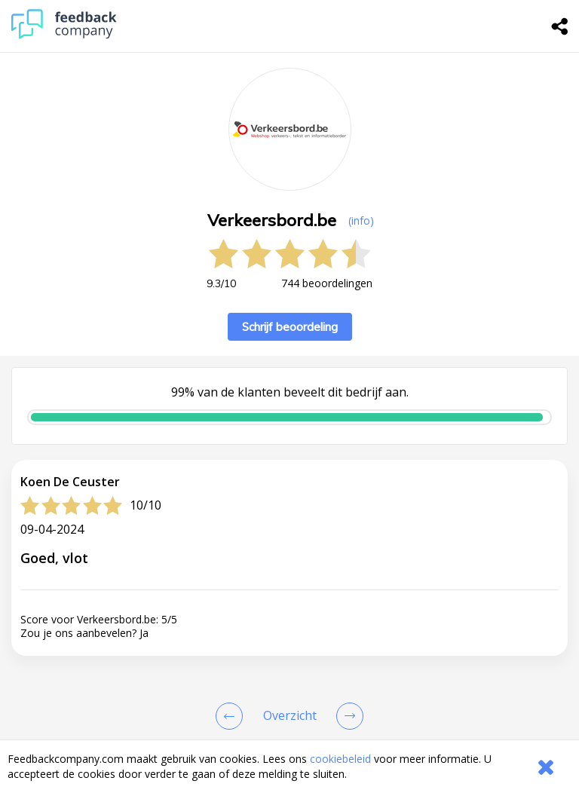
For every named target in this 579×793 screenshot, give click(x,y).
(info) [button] (361, 220)
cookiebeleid (340, 759)
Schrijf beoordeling (290, 327)
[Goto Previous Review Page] (232, 716)
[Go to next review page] (346, 716)
